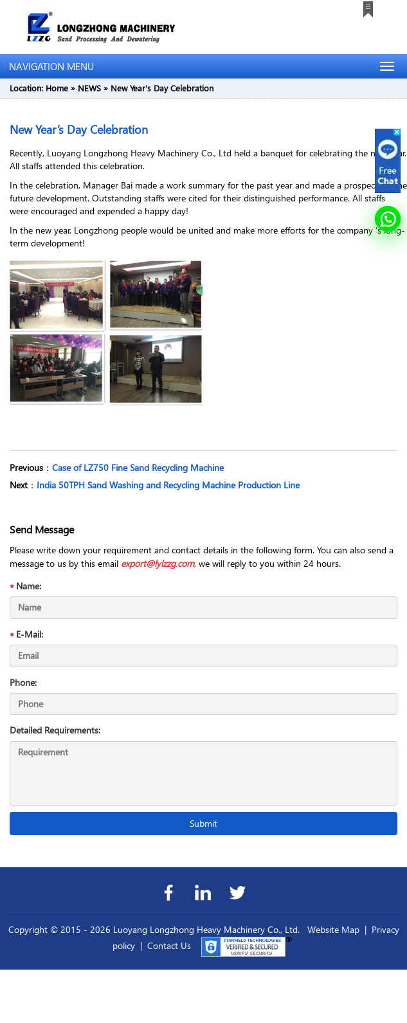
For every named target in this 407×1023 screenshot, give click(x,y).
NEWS (89, 87)
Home (57, 87)
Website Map (333, 929)
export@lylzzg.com (157, 563)
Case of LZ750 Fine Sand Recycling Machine (138, 467)
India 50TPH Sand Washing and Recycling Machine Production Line (168, 485)
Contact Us (169, 945)
